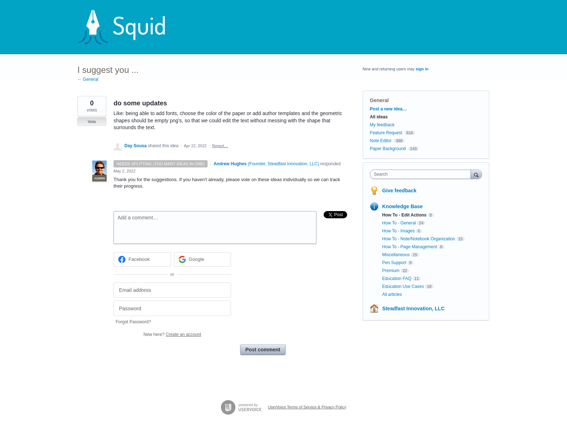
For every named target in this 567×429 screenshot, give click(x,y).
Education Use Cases (403, 286)
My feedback (382, 124)
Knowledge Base (402, 206)
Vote (92, 121)
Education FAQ (397, 278)
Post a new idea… (388, 108)
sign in (422, 69)
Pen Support (394, 262)
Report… (220, 146)
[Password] (172, 308)
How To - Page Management (409, 246)
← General (87, 79)
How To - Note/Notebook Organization (418, 238)
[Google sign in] (202, 259)
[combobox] (422, 174)
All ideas (379, 116)
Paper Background (388, 148)
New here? (172, 334)
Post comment (263, 350)
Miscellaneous (396, 254)
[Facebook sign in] (142, 259)
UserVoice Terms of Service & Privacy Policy (307, 407)
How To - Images (398, 230)
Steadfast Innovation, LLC (413, 308)
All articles (392, 294)
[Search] (476, 174)
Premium (391, 270)
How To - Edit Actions (404, 215)
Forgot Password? (133, 321)
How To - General (399, 223)
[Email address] (172, 290)
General (379, 100)
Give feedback (399, 190)
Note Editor (381, 140)
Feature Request (386, 132)
